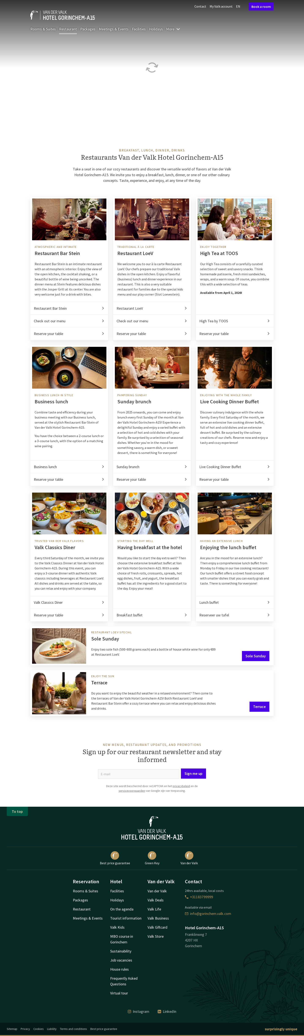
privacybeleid (181, 786)
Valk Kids (117, 927)
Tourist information (125, 918)
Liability (52, 1029)
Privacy (25, 1029)
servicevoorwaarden (132, 791)
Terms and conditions (73, 1029)
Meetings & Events (114, 29)
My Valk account (221, 6)
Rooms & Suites (43, 29)
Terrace (259, 706)
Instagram (138, 1011)
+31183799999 (199, 896)
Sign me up (193, 773)
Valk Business (158, 918)
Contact (200, 6)
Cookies (38, 1029)
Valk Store (156, 936)
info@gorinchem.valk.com (208, 913)
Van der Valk (189, 858)
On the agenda (121, 909)
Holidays (156, 29)
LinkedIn (167, 1011)
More (173, 29)
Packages (87, 29)
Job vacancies (121, 960)
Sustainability (120, 951)
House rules (119, 969)
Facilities (139, 29)
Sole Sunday (256, 656)
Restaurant (68, 29)
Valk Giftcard (157, 927)
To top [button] (17, 811)
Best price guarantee (115, 858)
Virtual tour (119, 993)
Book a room (261, 6)
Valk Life (154, 909)
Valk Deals (156, 900)
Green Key (152, 858)
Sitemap (12, 1029)
